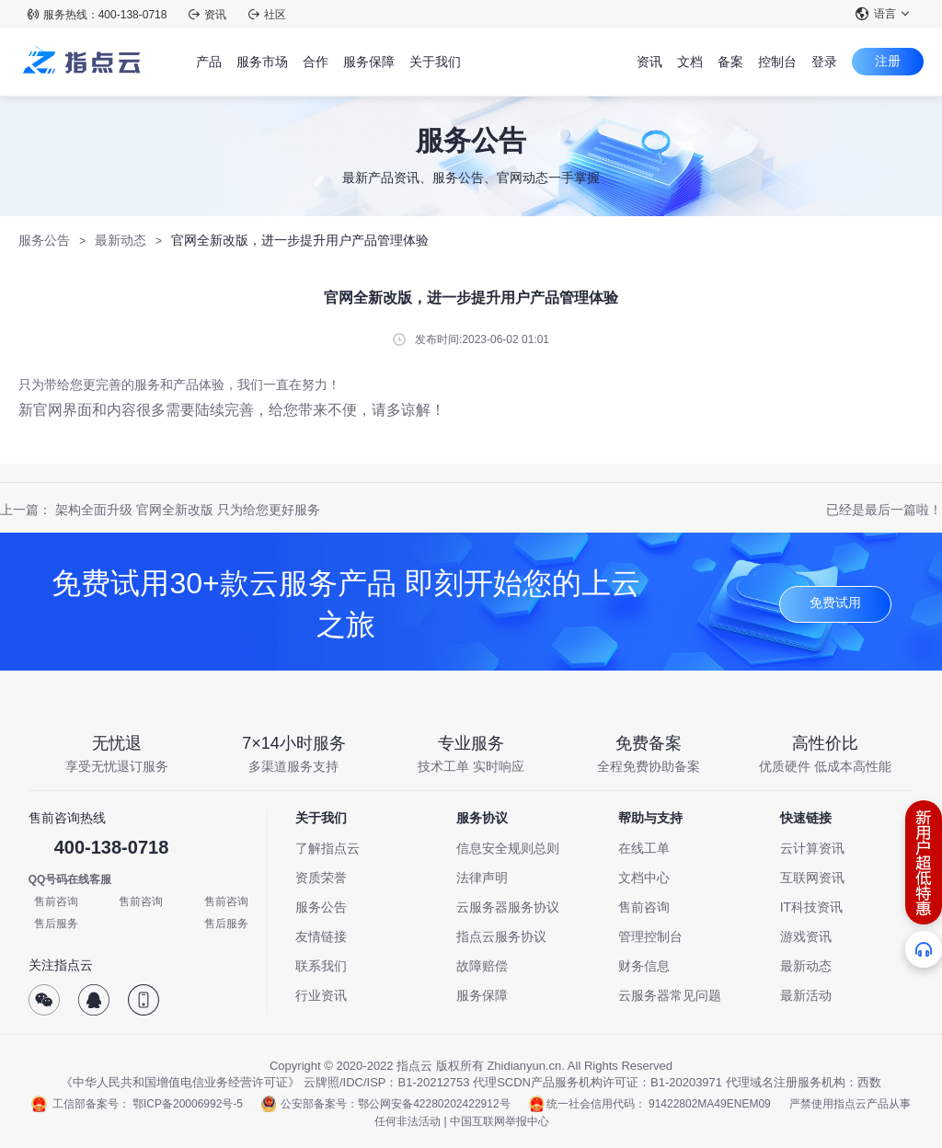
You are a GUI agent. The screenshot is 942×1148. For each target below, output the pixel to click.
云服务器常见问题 (669, 995)
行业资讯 (321, 995)
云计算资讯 (812, 848)
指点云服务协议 (501, 936)
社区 (267, 14)
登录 (824, 61)
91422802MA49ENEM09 (710, 1103)
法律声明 (482, 877)
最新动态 (120, 240)
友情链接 (321, 936)
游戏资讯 (806, 936)
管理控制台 (650, 936)
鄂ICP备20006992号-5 (187, 1103)
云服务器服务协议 (507, 907)
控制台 (777, 61)
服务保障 (482, 995)
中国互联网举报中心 (499, 1121)
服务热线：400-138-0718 (97, 14)
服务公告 (44, 240)
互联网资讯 (812, 877)
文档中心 (644, 877)
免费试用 (835, 602)
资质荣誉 (321, 877)
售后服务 (56, 923)
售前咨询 (56, 901)
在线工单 (644, 848)
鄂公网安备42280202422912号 (434, 1103)
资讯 (207, 14)
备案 (730, 61)
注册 (888, 60)
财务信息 (644, 966)
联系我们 (321, 966)
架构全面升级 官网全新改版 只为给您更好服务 (187, 509)
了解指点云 (327, 848)
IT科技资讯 (811, 907)
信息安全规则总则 (507, 848)
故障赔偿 (482, 966)
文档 (690, 61)
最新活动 (806, 995)
